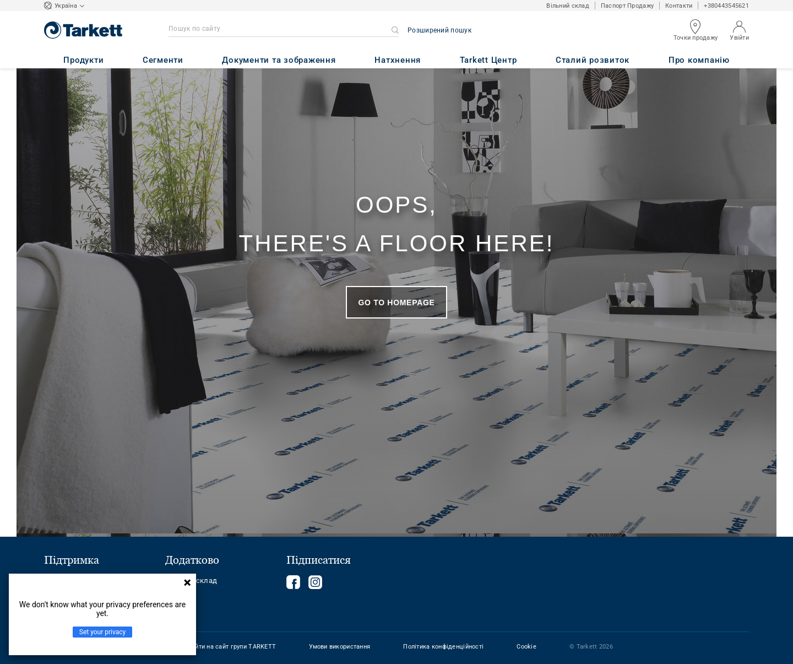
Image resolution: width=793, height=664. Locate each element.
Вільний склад (567, 5)
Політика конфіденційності (443, 646)
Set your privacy (102, 632)
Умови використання (339, 646)
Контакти (678, 5)
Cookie (526, 646)
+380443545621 (726, 5)
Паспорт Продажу (627, 5)
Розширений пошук (439, 30)
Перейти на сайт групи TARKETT (228, 646)
